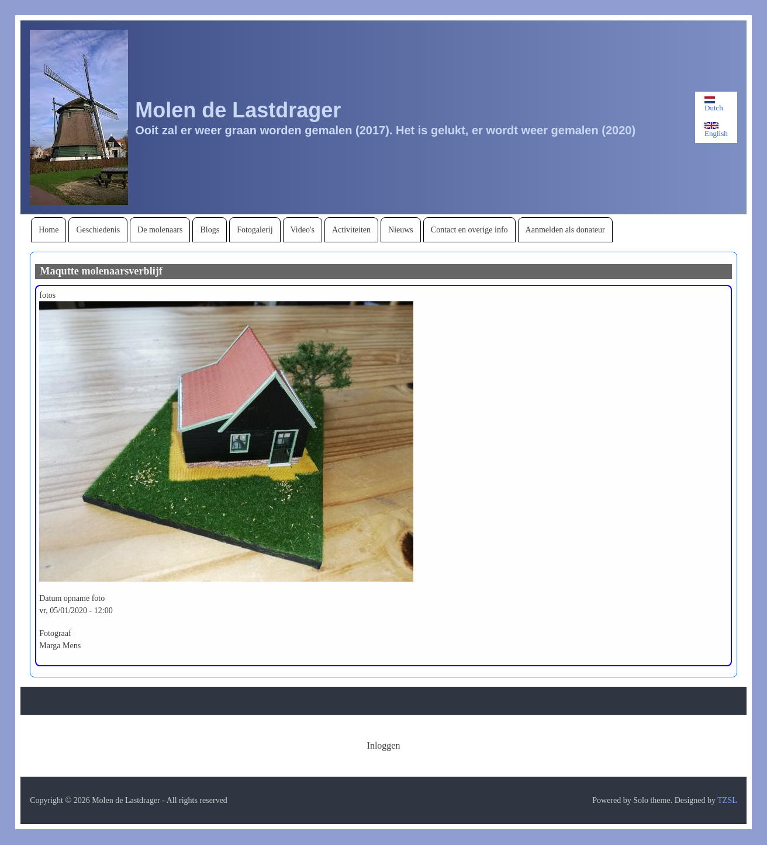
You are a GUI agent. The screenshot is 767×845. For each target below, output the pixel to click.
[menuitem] (48, 229)
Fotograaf (55, 633)
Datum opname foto (72, 598)
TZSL (727, 800)
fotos (47, 295)
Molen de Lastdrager (238, 110)
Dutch (713, 104)
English (716, 130)
